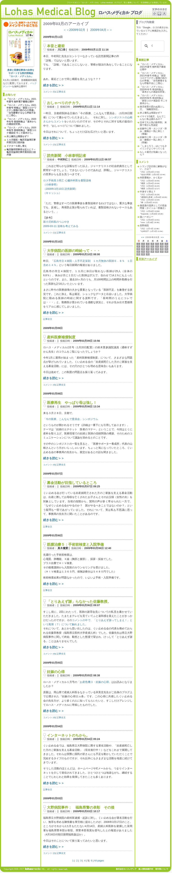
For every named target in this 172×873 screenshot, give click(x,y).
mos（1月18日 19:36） (151, 222)
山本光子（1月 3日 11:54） (152, 231)
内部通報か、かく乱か (151, 177)
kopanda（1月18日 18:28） (152, 214)
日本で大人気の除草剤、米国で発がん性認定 (153, 123)
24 (148, 252)
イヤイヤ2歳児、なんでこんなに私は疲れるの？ (153, 117)
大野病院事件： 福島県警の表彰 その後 (80, 807)
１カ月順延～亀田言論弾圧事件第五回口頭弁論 (21, 141)
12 (157, 246)
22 (138, 252)
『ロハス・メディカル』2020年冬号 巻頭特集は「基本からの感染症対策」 (21, 122)
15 (138, 249)
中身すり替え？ (148, 191)
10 (148, 246)
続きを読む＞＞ (53, 85)
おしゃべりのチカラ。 (64, 103)
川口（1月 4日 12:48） (150, 229)
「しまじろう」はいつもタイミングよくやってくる (153, 147)
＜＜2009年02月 (74, 29)
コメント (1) (49, 232)
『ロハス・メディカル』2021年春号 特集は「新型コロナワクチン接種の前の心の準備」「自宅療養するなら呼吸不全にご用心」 (21, 110)
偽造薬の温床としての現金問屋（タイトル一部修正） (153, 206)
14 (166, 246)
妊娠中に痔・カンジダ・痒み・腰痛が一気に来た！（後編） (153, 131)
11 (152, 246)
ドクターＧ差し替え (17, 146)
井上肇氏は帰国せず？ (18, 136)
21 (166, 249)
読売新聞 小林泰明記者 (66, 156)
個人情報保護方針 (145, 869)
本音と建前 (56, 46)
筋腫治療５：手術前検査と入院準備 (75, 544)
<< (143, 237)
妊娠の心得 (56, 672)
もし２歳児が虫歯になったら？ (153, 153)
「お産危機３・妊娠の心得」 (94, 681)
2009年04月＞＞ (101, 29)
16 (143, 249)
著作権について (161, 869)
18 (152, 249)
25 (152, 252)
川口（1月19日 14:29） (151, 200)
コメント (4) (49, 384)
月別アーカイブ (148, 259)
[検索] (152, 46)
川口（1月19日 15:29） (151, 195)
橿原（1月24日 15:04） (151, 183)
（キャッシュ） (52, 192)
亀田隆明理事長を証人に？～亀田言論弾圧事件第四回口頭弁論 (21, 152)
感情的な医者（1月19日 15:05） (154, 197)
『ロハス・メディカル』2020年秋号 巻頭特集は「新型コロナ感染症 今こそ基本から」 (21, 130)
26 (157, 252)
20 (162, 249)
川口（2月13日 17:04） (151, 172)
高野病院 (144, 225)
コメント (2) (49, 144)
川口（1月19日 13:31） (151, 220)
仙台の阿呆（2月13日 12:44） (153, 174)
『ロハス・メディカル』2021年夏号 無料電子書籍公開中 (21, 100)
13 (162, 246)
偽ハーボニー (146, 217)
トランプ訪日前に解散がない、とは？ (153, 167)
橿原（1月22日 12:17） (151, 189)
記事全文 (61, 91)
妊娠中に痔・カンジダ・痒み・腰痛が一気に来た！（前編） (153, 140)
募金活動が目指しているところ (72, 483)
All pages (99, 860)
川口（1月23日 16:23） (151, 186)
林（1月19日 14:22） (150, 202)
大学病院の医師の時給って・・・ (73, 251)
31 (148, 254)
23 (143, 252)
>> (162, 237)
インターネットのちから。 (68, 735)
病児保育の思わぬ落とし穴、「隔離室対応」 (152, 108)
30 (143, 254)
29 (138, 254)
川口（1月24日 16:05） (151, 181)
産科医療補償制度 (63, 337)
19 (157, 249)
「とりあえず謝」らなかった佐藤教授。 (79, 602)
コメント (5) (49, 91)
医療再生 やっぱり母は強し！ (72, 403)
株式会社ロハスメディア (126, 869)
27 (162, 252)
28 (166, 252)
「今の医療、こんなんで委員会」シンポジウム (70, 419)
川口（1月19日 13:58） (151, 211)
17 (148, 249)
